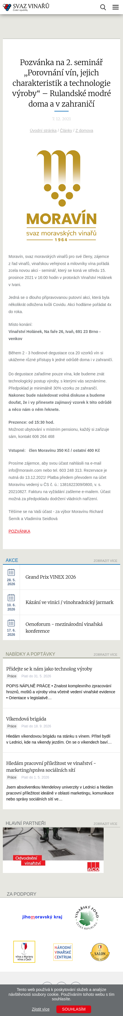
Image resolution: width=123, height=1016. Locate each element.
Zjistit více (41, 1009)
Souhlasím (73, 1009)
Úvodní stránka (43, 130)
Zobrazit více (105, 560)
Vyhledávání (103, 7)
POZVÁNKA (19, 531)
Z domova (84, 130)
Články (66, 130)
